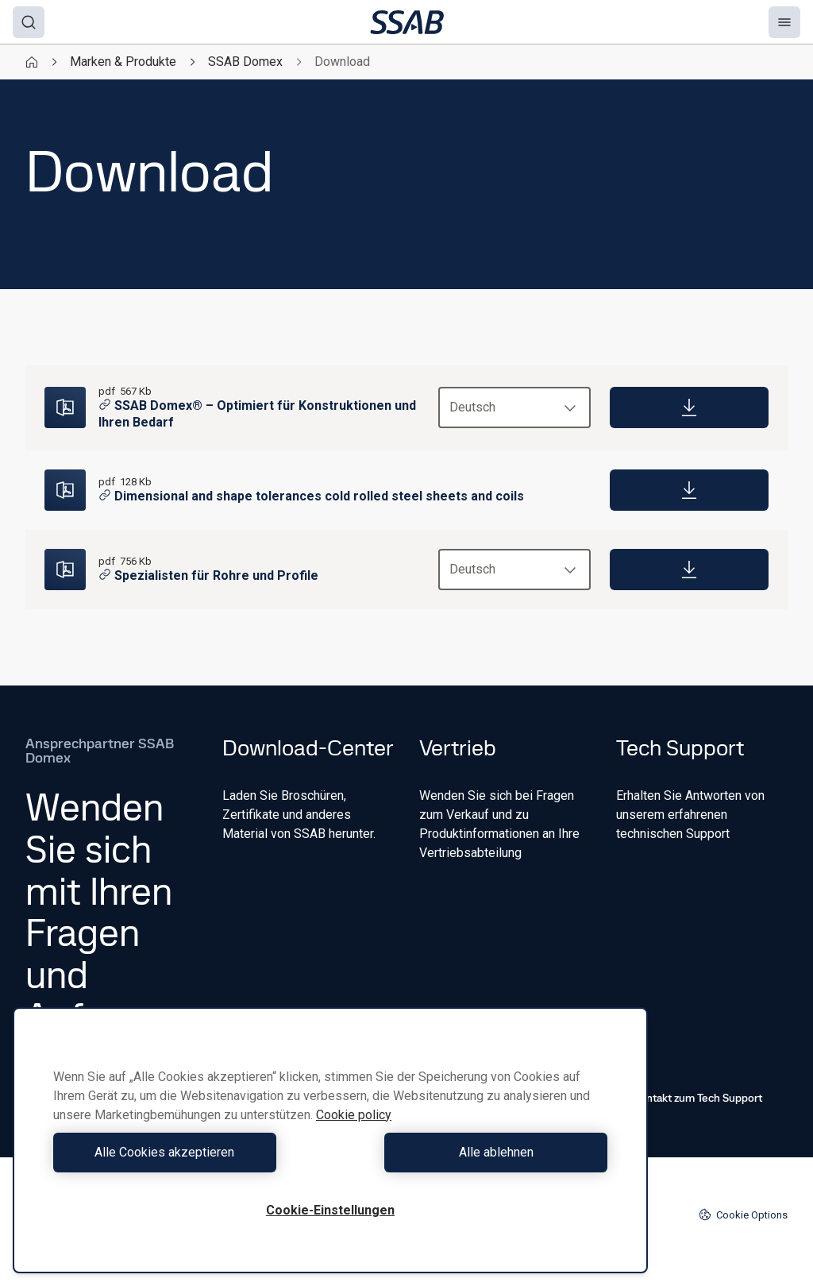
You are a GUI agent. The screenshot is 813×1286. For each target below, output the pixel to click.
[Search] (28, 22)
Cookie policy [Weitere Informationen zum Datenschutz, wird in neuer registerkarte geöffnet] (353, 1114)
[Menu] (784, 22)
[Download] (689, 407)
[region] (330, 1140)
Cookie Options (743, 1214)
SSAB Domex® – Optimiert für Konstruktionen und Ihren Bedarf (257, 414)
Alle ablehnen (473, 1152)
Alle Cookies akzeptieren (188, 1152)
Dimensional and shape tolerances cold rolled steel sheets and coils (311, 496)
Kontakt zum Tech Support (689, 1098)
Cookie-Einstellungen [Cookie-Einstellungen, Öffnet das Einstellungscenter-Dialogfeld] (330, 1210)
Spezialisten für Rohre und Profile (208, 575)
